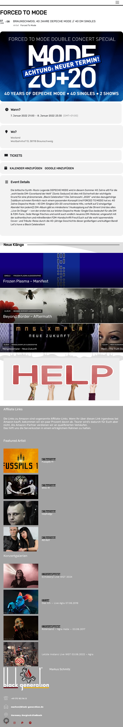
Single (7, 276)
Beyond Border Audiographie (27, 311)
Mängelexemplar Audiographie (24, 345)
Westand (15, 137)
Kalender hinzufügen (26, 168)
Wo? (14, 131)
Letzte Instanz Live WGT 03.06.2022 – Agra (67, 654)
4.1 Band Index (49, 459)
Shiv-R (46, 487)
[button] (6, 720)
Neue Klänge (13, 245)
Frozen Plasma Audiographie (27, 276)
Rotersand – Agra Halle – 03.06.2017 (63, 629)
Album (7, 311)
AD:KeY (46, 540)
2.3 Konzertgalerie (51, 574)
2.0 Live (45, 600)
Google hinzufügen (59, 168)
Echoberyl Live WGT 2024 (57, 576)
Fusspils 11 (47, 461)
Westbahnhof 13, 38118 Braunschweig (32, 141)
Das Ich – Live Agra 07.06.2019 (60, 603)
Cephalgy (47, 513)
